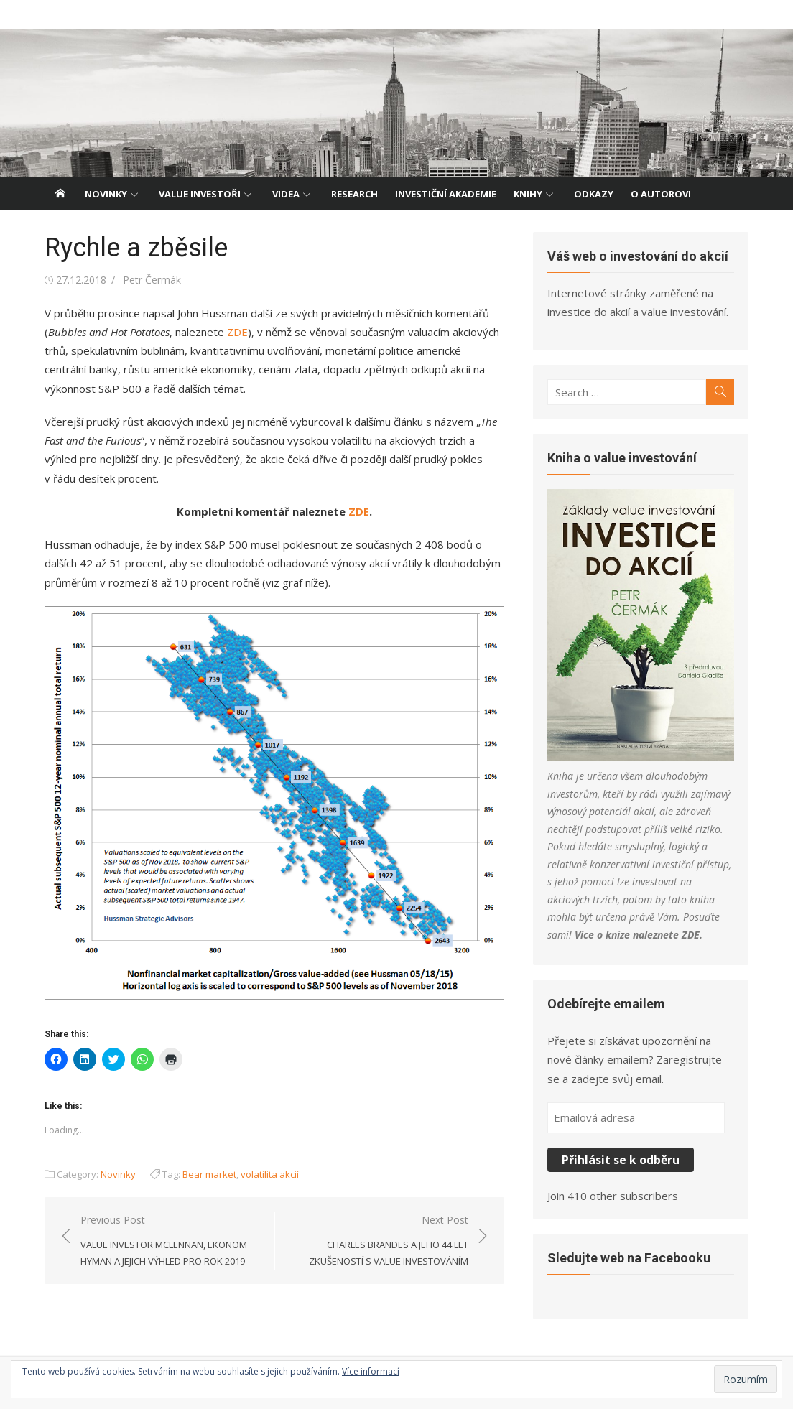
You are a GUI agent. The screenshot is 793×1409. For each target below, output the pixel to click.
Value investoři (200, 193)
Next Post (378, 1241)
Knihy (528, 193)
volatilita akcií (270, 1174)
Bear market (209, 1174)
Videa (286, 193)
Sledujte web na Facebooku (628, 1257)
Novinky (106, 193)
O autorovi (661, 193)
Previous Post (170, 1241)
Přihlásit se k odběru (621, 1160)
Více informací (370, 1371)
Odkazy (593, 193)
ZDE (237, 332)
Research (354, 193)
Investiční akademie (445, 193)
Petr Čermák (152, 280)
